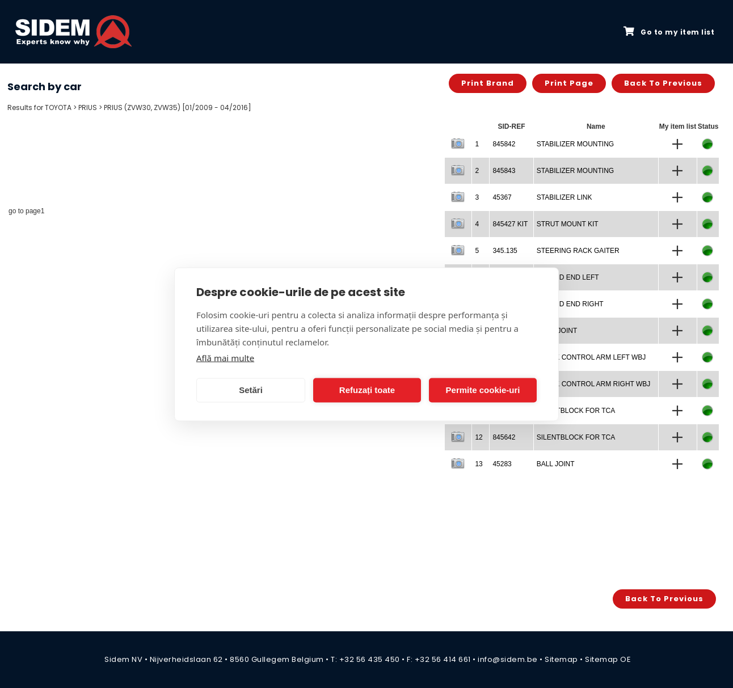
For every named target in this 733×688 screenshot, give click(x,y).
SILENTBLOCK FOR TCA (576, 411)
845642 (503, 437)
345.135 (504, 251)
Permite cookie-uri (483, 390)
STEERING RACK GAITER (578, 251)
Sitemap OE (608, 659)
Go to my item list (669, 32)
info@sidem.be (508, 659)
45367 (501, 197)
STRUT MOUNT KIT (568, 224)
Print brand (487, 83)
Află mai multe (225, 357)
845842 (503, 144)
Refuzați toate (367, 390)
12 (478, 437)
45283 (501, 464)
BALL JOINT (556, 464)
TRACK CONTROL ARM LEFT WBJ (591, 357)
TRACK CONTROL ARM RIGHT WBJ (594, 384)
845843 (503, 171)
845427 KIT (510, 224)
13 (478, 464)
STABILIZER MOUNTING (575, 144)
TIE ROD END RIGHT (570, 304)
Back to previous (663, 83)
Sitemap (561, 659)
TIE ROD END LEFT (568, 277)
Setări (251, 390)
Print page (569, 83)
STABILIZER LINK (564, 197)
